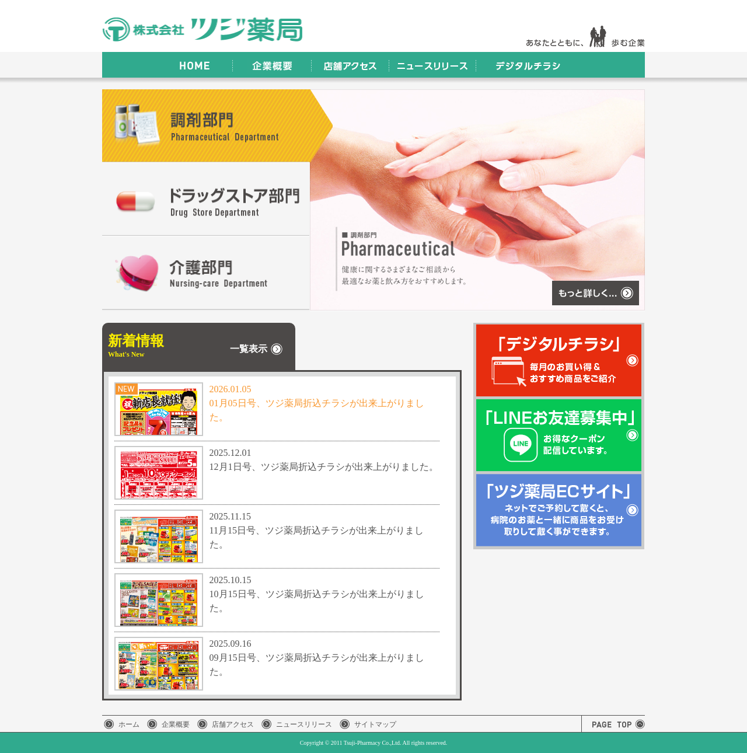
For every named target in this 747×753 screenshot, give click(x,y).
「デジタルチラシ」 (559, 360)
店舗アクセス (350, 65)
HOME (192, 65)
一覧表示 (248, 349)
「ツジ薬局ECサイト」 (559, 510)
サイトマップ (375, 724)
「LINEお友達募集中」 (559, 435)
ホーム (128, 724)
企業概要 (272, 65)
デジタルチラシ (526, 65)
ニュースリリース (432, 65)
